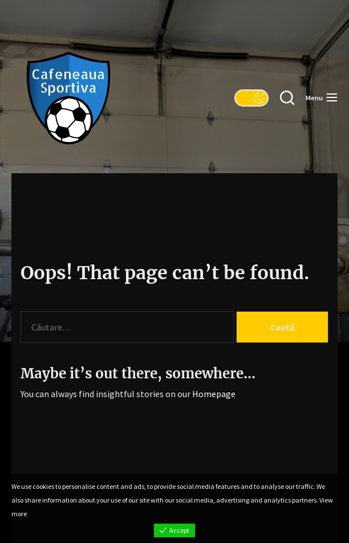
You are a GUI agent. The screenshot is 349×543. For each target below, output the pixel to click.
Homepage (214, 393)
